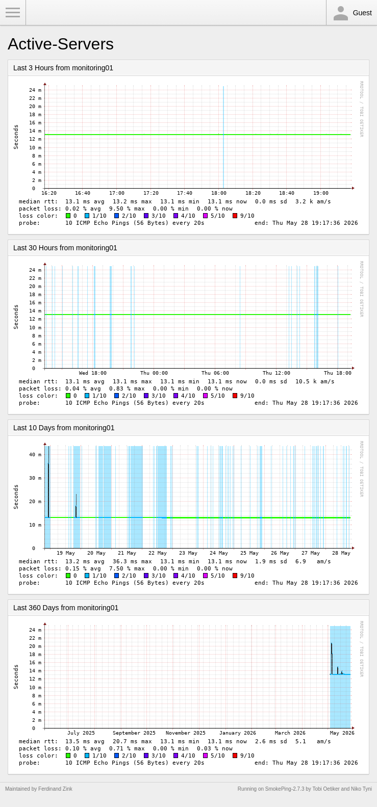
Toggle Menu (13, 12)
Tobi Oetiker (325, 789)
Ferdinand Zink (55, 789)
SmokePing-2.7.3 (285, 789)
